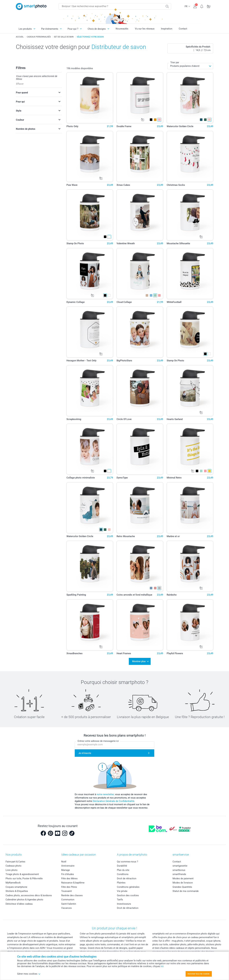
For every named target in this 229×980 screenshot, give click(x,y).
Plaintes (121, 882)
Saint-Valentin (68, 903)
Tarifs (120, 899)
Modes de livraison (183, 882)
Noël (63, 861)
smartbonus (179, 870)
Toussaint (66, 891)
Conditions (122, 874)
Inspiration (166, 28)
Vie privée (122, 891)
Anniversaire (67, 865)
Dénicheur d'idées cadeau (19, 903)
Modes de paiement (183, 878)
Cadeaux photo (13, 865)
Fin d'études (67, 874)
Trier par (174, 62)
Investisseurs (124, 903)
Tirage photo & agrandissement (22, 874)
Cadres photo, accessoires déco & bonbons (29, 895)
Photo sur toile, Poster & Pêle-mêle (24, 878)
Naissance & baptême (72, 882)
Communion (67, 899)
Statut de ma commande (186, 891)
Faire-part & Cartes (15, 861)
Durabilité (122, 865)
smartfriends (179, 874)
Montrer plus (139, 661)
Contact (183, 28)
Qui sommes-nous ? (127, 861)
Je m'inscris (84, 753)
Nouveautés (122, 28)
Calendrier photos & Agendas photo (24, 899)
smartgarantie (180, 865)
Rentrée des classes (72, 895)
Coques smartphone (16, 887)
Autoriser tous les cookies (198, 974)
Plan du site (123, 870)
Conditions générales (128, 887)
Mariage (65, 870)
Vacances (66, 908)
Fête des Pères (69, 887)
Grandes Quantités (182, 887)
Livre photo (11, 870)
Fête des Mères (69, 878)
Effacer (20, 83)
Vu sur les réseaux (144, 28)
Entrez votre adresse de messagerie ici (98, 741)
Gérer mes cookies (29, 973)
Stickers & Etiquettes (17, 891)
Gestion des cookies (128, 895)
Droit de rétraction (126, 878)
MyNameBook (13, 882)
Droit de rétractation (127, 908)
